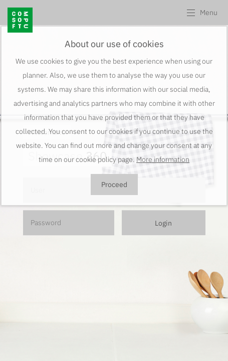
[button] (201, 12)
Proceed (114, 184)
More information (162, 159)
